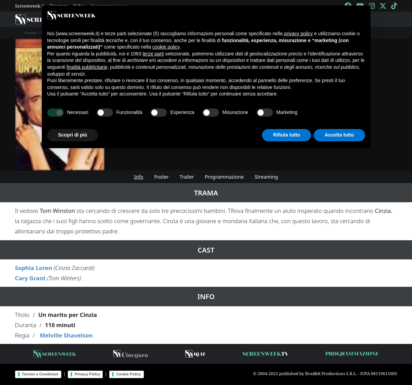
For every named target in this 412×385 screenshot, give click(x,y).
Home (30, 33)
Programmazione (224, 177)
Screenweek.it (30, 6)
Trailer (187, 177)
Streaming (266, 177)
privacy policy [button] (298, 33)
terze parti (153, 53)
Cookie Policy (128, 374)
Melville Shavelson (66, 335)
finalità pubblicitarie (86, 67)
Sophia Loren (33, 268)
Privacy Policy (87, 374)
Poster (161, 177)
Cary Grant (30, 278)
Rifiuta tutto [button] (286, 135)
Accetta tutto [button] (339, 135)
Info (138, 177)
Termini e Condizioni (40, 374)
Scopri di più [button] (72, 135)
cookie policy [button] (165, 47)
